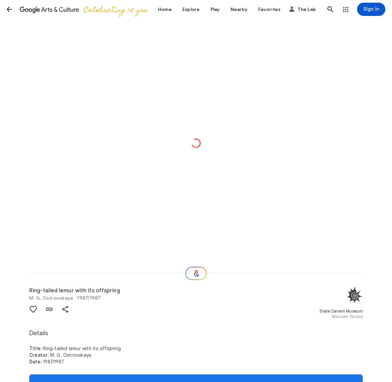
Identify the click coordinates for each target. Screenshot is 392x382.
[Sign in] (371, 9)
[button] (9, 9)
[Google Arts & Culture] (83, 9)
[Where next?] (196, 273)
